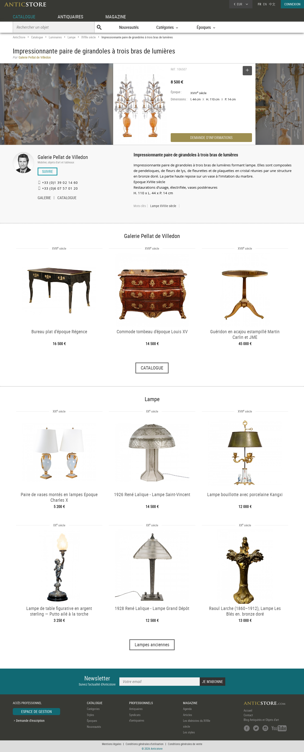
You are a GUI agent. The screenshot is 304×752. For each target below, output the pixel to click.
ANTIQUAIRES (70, 16)
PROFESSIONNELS (141, 703)
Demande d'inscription (30, 720)
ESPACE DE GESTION (36, 711)
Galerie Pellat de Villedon (63, 157)
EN (265, 4)
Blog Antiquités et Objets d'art (261, 720)
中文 (272, 4)
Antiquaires (136, 709)
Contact (248, 715)
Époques (92, 721)
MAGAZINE (115, 16)
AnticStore (19, 37)
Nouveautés (129, 27)
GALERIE (44, 198)
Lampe (71, 37)
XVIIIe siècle (88, 37)
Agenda (187, 709)
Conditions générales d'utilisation (144, 744)
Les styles (189, 732)
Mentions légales (111, 744)
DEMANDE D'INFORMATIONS (211, 137)
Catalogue (37, 37)
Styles (90, 715)
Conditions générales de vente (185, 744)
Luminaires (55, 37)
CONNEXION (292, 4)
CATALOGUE (24, 16)
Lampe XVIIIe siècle (163, 206)
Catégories (93, 709)
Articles (187, 715)
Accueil (248, 710)
